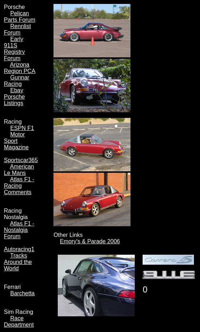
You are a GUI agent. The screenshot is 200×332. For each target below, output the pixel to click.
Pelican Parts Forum (19, 16)
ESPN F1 (22, 128)
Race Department (19, 321)
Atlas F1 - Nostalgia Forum (19, 230)
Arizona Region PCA (19, 68)
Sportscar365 (21, 160)
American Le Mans (19, 170)
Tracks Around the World (18, 262)
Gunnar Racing (16, 80)
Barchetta (22, 293)
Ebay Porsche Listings (14, 96)
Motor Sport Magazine (16, 140)
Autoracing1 (19, 249)
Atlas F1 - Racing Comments (19, 185)
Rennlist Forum (17, 29)
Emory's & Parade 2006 (90, 241)
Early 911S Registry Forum (14, 48)
